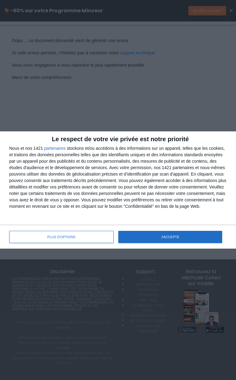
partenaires (55, 148)
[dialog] (118, 190)
